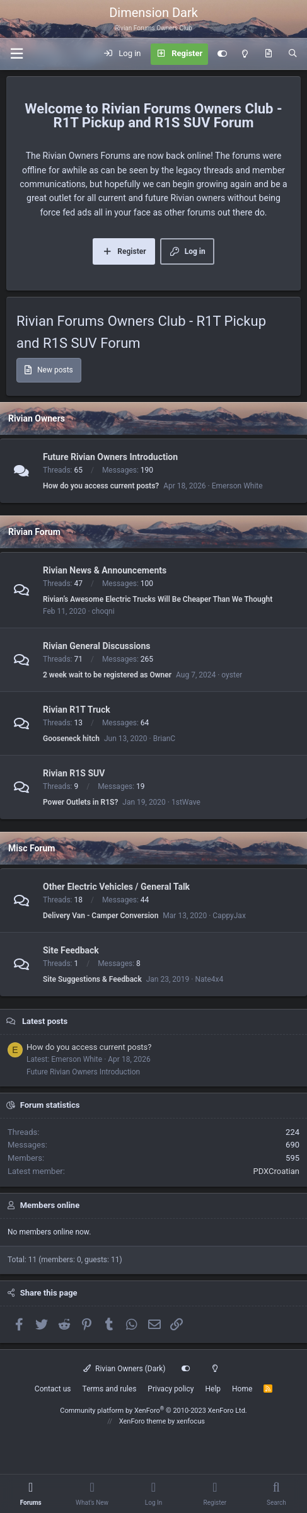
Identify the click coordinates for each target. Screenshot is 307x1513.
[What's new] (268, 54)
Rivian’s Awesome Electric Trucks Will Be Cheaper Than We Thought (157, 599)
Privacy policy (171, 1388)
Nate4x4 (209, 979)
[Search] (292, 54)
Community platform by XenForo (153, 1411)
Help (213, 1388)
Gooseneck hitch (71, 738)
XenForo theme (142, 1421)
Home (242, 1388)
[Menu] (16, 54)
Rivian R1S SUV (74, 773)
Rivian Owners (36, 418)
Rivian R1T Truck (76, 710)
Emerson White (237, 485)
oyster (231, 674)
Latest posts (44, 1021)
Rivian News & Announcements (104, 570)
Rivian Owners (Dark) (124, 1368)
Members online (49, 1205)
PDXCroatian (276, 1171)
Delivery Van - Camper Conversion (100, 915)
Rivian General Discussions (97, 646)
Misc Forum (31, 848)
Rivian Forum (34, 532)
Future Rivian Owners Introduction (110, 457)
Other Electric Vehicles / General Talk (116, 887)
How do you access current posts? (101, 485)
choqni (103, 611)
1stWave (185, 802)
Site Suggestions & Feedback (92, 979)
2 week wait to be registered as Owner (107, 674)
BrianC (164, 738)
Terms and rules (110, 1388)
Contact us (53, 1388)
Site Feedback (71, 950)
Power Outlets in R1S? (80, 802)
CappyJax (229, 915)
